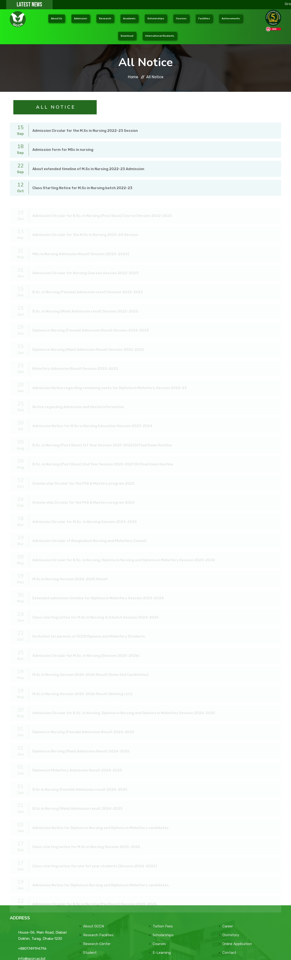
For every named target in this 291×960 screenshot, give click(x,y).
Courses (159, 908)
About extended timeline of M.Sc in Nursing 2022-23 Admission (88, 160)
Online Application (237, 908)
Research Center (96, 908)
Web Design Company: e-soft (225, 951)
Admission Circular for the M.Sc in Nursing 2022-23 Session (85, 123)
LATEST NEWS (29, 4)
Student (90, 917)
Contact (229, 917)
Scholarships (163, 899)
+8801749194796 (32, 913)
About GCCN (93, 890)
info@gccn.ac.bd (31, 923)
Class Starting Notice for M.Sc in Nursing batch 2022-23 (82, 179)
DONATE (265, 951)
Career (227, 890)
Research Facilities (98, 899)
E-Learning (162, 917)
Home (133, 65)
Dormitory (230, 899)
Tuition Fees (163, 890)
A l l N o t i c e (55, 95)
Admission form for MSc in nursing (62, 142)
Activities (160, 925)
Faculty (89, 925)
